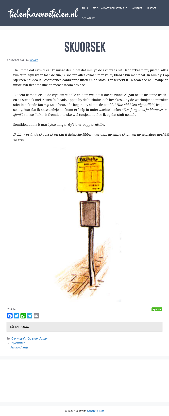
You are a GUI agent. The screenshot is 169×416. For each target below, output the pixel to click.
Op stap (32, 338)
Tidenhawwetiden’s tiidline (110, 8)
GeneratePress (95, 410)
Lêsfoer (152, 8)
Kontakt (137, 8)
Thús (85, 8)
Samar (43, 338)
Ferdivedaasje (19, 347)
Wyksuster (18, 343)
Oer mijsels (18, 338)
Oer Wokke (88, 18)
